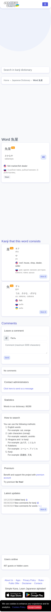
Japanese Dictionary (21, 80)
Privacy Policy (29, 580)
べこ (40, 506)
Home (6, 80)
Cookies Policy (19, 607)
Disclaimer (27, 583)
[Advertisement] (24, 38)
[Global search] (25, 70)
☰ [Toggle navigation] (45, 4)
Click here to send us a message (18, 389)
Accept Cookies (34, 607)
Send (7, 358)
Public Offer (14, 583)
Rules (41, 580)
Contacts (38, 583)
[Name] (28, 338)
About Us (9, 580)
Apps (18, 580)
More (43, 276)
